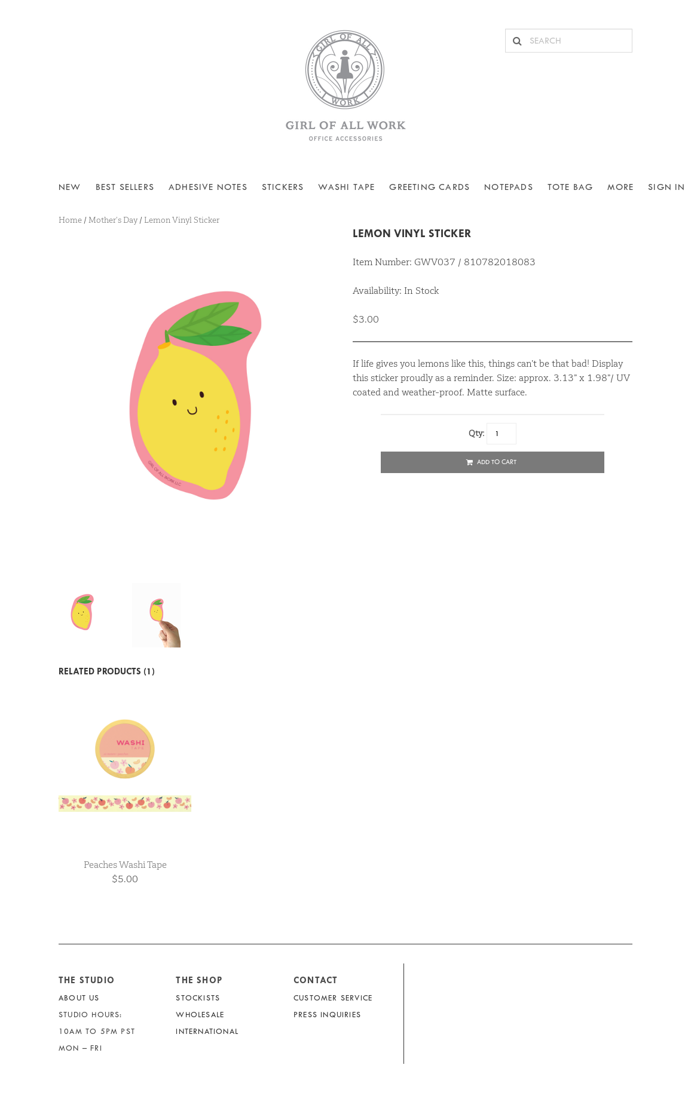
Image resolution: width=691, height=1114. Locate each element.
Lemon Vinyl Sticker (412, 233)
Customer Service (332, 997)
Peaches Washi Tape (125, 864)
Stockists (198, 997)
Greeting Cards (429, 187)
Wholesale (200, 1014)
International (207, 1031)
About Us (79, 997)
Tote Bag (571, 187)
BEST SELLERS (125, 187)
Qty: (476, 433)
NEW (70, 187)
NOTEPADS (508, 187)
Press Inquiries (327, 1014)
